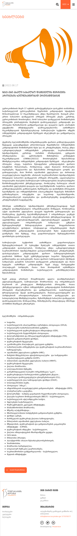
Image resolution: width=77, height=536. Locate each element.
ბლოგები (6, 517)
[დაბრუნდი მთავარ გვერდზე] (8, 4)
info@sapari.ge (40, 228)
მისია (42, 495)
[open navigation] (73, 4)
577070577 (66, 516)
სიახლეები (7, 511)
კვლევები (6, 514)
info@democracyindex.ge (50, 516)
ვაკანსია (44, 500)
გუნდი (43, 498)
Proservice (56, 526)
